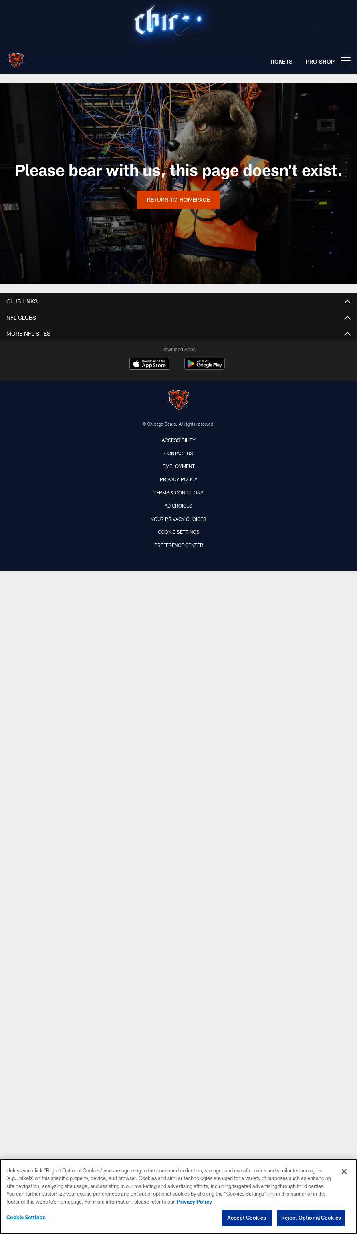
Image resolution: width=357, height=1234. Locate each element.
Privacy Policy (179, 479)
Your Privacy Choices (178, 519)
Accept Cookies (246, 1217)
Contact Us (178, 453)
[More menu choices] (346, 60)
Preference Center (178, 545)
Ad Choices (178, 505)
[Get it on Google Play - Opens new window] (204, 368)
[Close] (344, 1171)
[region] (178, 1196)
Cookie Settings (179, 532)
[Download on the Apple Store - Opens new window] (149, 365)
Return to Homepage (178, 199)
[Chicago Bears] (179, 401)
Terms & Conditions (178, 492)
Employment (179, 466)
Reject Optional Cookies (311, 1217)
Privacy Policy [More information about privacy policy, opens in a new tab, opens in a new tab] (194, 1201)
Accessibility (179, 440)
